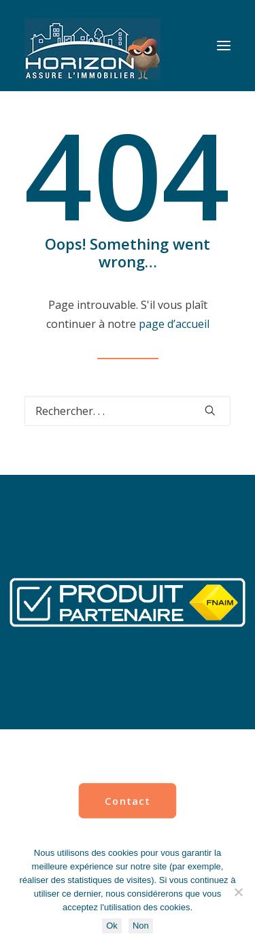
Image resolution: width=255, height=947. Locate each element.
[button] (223, 45)
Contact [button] (127, 800)
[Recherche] (127, 411)
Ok (112, 925)
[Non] (238, 892)
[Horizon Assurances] (92, 45)
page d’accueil (174, 323)
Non (141, 925)
